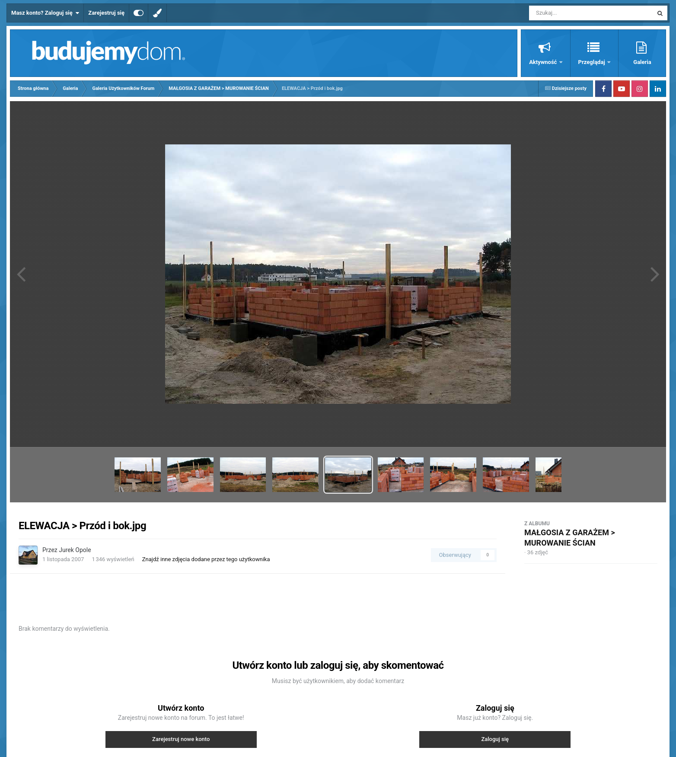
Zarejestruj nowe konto (181, 739)
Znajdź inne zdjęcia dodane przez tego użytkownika (206, 559)
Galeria (642, 62)
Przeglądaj (592, 62)
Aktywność (543, 62)
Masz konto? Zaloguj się (45, 13)
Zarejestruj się (106, 13)
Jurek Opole (75, 549)
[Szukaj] (571, 13)
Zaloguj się (495, 739)
